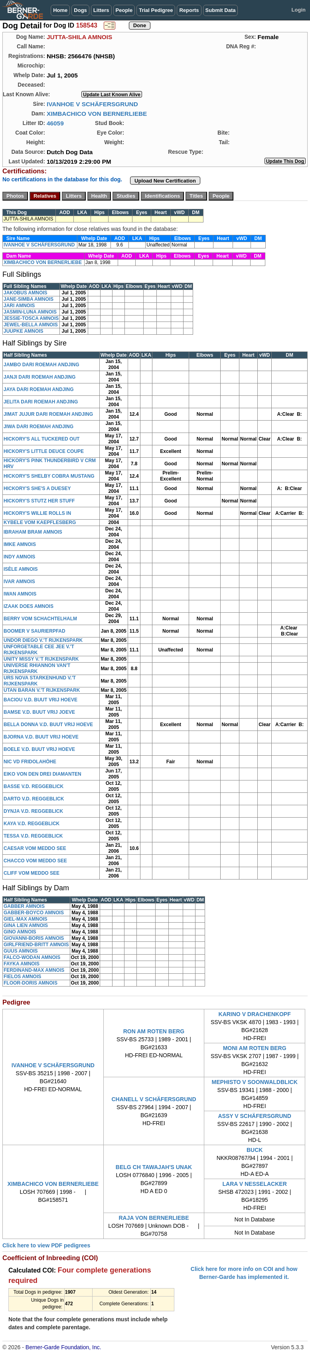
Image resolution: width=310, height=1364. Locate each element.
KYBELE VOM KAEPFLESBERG (40, 522)
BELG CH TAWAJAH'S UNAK (154, 1167)
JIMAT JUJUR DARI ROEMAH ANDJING (48, 414)
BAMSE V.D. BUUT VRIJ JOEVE (39, 712)
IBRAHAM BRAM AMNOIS (33, 532)
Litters (101, 10)
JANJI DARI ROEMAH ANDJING (39, 377)
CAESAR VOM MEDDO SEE (35, 848)
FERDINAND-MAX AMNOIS (34, 970)
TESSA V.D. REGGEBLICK (33, 836)
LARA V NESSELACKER (255, 1184)
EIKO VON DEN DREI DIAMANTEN (42, 774)
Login (299, 10)
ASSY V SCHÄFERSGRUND (254, 1116)
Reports (189, 10)
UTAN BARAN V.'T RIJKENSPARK (42, 690)
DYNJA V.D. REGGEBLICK (33, 811)
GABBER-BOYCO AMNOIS (34, 912)
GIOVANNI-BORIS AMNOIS (34, 938)
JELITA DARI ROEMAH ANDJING (41, 402)
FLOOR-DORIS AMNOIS (30, 983)
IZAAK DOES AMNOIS (28, 606)
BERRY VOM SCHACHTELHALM (40, 618)
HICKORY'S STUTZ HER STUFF (39, 501)
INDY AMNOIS (19, 557)
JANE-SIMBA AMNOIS (28, 299)
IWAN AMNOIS (20, 594)
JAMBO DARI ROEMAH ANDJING (41, 364)
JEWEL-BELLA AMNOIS (31, 325)
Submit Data (220, 10)
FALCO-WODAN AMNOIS (32, 957)
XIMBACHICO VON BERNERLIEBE (97, 113)
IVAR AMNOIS (19, 581)
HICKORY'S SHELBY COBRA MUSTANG (49, 476)
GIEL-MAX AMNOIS (25, 919)
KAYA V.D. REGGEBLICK (31, 823)
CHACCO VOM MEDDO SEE (35, 861)
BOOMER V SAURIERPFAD (34, 631)
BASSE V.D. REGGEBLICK (33, 786)
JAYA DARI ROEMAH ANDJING (39, 389)
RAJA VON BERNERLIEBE (153, 1218)
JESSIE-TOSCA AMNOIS (31, 318)
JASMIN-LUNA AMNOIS (30, 312)
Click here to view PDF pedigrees (46, 1245)
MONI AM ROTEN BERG (254, 1048)
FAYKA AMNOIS (21, 964)
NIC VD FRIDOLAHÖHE (30, 761)
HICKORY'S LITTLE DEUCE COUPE (44, 451)
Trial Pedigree (156, 10)
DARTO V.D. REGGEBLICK (34, 799)
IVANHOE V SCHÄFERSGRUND (92, 104)
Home (60, 10)
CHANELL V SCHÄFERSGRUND (153, 1099)
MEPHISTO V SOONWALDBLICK (255, 1082)
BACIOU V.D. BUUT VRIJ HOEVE (40, 700)
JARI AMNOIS (19, 305)
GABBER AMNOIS (24, 906)
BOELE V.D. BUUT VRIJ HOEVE (39, 749)
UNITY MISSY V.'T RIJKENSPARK (41, 659)
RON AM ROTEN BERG (153, 1031)
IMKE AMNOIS (20, 544)
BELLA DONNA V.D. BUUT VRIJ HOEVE (48, 724)
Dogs (80, 10)
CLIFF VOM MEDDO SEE (31, 873)
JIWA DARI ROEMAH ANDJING (38, 426)
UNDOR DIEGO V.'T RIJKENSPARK (43, 640)
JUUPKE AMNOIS (23, 331)
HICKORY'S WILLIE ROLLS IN (37, 513)
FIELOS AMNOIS (22, 976)
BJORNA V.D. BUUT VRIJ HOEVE (41, 737)
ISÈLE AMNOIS (21, 569)
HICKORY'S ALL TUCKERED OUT (41, 439)
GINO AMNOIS (20, 932)
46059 (55, 123)
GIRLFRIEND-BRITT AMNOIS (36, 944)
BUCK (255, 1150)
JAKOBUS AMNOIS (25, 293)
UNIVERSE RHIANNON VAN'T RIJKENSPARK (37, 668)
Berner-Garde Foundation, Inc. (63, 1347)
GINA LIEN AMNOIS (26, 925)
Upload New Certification (165, 181)
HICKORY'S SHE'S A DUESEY (37, 488)
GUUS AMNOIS (21, 951)
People (124, 10)
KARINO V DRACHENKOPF (255, 1014)
